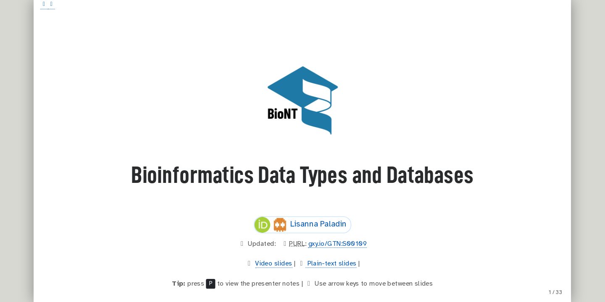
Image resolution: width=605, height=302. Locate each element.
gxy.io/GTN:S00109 (337, 243)
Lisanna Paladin (300, 225)
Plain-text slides (331, 263)
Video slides (273, 263)
